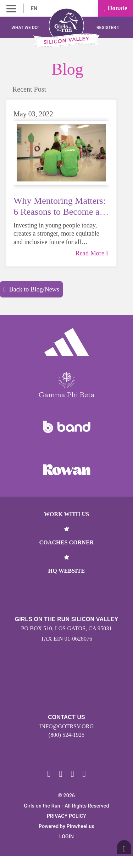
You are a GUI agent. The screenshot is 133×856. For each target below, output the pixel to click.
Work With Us (66, 514)
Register (107, 27)
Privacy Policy (66, 816)
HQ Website (66, 571)
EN (35, 8)
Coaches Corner (66, 542)
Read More (92, 253)
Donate (115, 8)
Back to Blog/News (31, 289)
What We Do (25, 27)
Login (66, 836)
